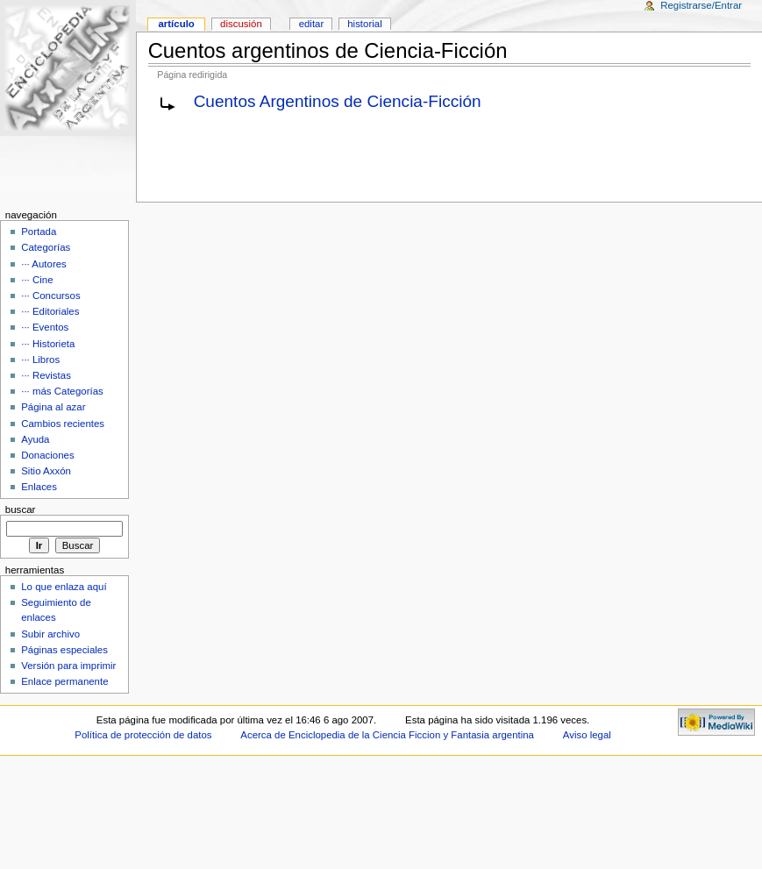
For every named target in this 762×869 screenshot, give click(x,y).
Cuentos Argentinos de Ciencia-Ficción (337, 101)
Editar (311, 23)
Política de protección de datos (143, 735)
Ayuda (35, 439)
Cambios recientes (62, 423)
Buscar (20, 509)
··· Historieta (48, 343)
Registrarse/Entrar (701, 5)
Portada (38, 231)
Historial (364, 23)
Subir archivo (50, 634)
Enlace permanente (64, 681)
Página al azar (53, 407)
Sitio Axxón (46, 471)
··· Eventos (44, 327)
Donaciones (48, 455)
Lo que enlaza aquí (63, 586)
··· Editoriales (50, 311)
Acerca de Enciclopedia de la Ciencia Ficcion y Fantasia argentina (387, 735)
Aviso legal (587, 735)
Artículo (176, 23)
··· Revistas (46, 375)
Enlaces (39, 486)
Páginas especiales (64, 650)
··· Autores (44, 264)
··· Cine (37, 279)
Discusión (241, 23)
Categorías (45, 247)
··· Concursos (50, 295)
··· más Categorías (62, 391)
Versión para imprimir (68, 665)
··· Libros (40, 359)
